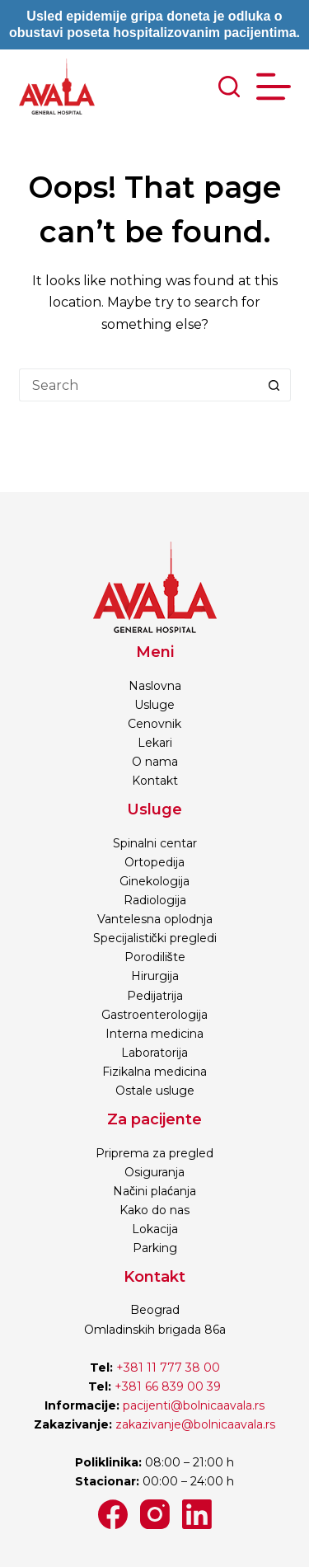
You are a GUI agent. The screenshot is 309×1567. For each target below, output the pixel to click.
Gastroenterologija (154, 1014)
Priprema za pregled (154, 1153)
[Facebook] (113, 1514)
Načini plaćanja (154, 1191)
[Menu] (273, 86)
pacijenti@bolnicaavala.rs (194, 1405)
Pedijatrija (155, 995)
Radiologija (155, 900)
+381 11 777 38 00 (168, 1367)
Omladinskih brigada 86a (155, 1329)
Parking (155, 1248)
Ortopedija (154, 862)
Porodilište (154, 957)
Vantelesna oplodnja (155, 919)
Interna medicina (154, 1033)
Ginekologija (154, 881)
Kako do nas (154, 1210)
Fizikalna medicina (154, 1071)
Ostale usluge (154, 1090)
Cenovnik (154, 723)
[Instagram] (155, 1514)
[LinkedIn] (197, 1514)
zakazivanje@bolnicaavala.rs (195, 1424)
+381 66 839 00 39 (166, 1386)
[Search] (229, 86)
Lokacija (155, 1229)
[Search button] (274, 384)
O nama (155, 761)
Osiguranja (154, 1172)
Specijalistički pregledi (155, 938)
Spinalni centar (155, 843)
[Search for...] (138, 384)
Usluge (154, 704)
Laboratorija (154, 1052)
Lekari (155, 742)
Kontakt (155, 780)
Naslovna (155, 685)
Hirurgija (155, 976)
